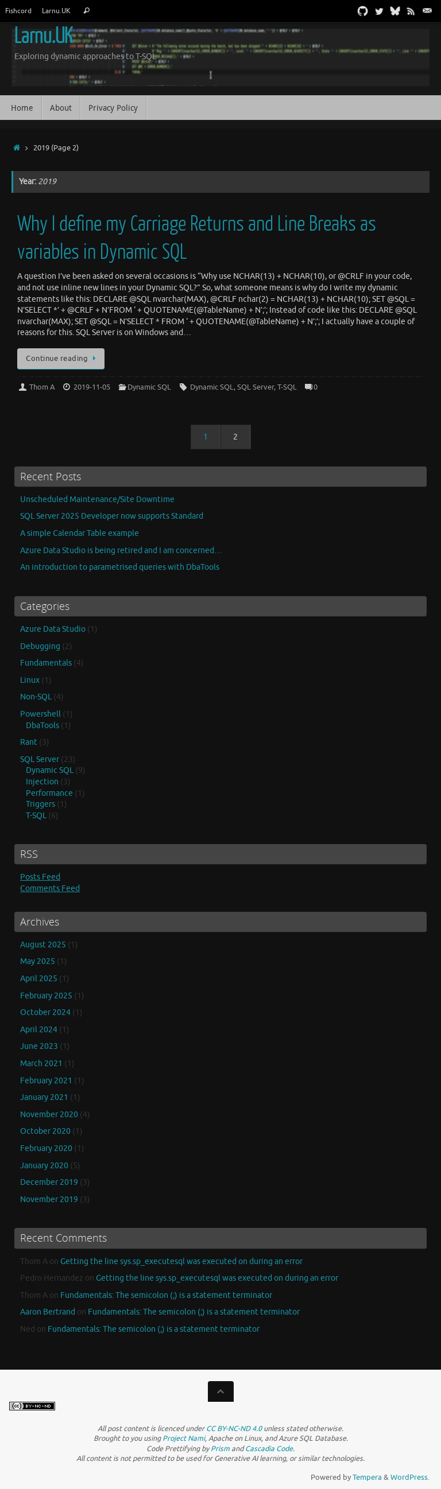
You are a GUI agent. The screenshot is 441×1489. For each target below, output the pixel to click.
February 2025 (46, 996)
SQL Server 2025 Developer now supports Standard (111, 516)
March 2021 (41, 1063)
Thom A (42, 387)
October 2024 (45, 1012)
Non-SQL (36, 697)
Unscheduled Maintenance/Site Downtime (97, 499)
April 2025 (38, 978)
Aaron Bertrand (47, 1312)
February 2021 (46, 1081)
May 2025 (37, 961)
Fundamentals (46, 663)
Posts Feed (40, 877)
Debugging (40, 646)
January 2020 (44, 1166)
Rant (28, 742)
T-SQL (287, 387)
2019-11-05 (92, 387)
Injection (42, 782)
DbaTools (42, 725)
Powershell (40, 714)
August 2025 (43, 945)
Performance (49, 793)
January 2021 (44, 1097)
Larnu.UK (56, 11)
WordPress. (410, 1477)
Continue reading (63, 358)
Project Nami (184, 1438)
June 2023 (39, 1046)
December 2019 (49, 1182)
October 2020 (45, 1131)
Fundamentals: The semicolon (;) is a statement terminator (166, 1295)
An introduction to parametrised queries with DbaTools (119, 567)
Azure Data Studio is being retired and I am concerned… (121, 550)
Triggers (40, 804)
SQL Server (255, 387)
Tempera (367, 1477)
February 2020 (46, 1148)
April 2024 (38, 1030)
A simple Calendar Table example (79, 533)
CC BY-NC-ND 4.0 (234, 1428)
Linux (30, 680)
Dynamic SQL (149, 387)
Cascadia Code (269, 1448)
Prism (220, 1448)
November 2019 (49, 1199)
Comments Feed (50, 888)
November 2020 (49, 1114)
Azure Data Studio (53, 629)
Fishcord (18, 11)
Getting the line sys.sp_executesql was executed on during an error (181, 1261)
